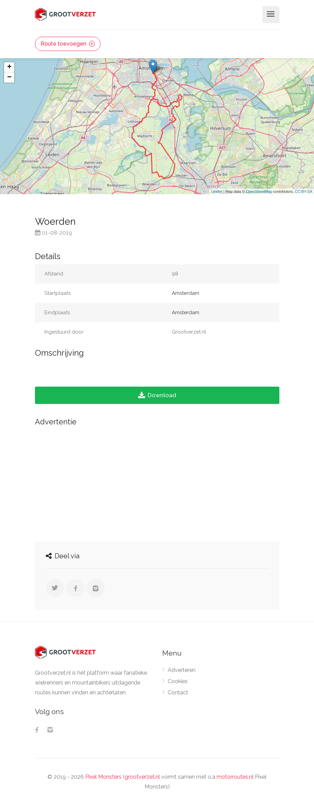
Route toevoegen (68, 43)
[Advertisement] (157, 481)
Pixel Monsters (103, 777)
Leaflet (216, 191)
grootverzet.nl (142, 777)
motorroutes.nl (235, 777)
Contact (178, 692)
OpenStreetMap (259, 191)
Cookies (178, 681)
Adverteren (182, 670)
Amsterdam (185, 293)
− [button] (9, 77)
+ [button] (9, 67)
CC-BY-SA (303, 191)
